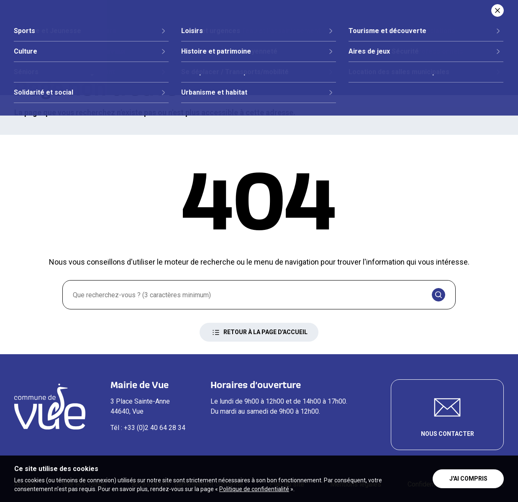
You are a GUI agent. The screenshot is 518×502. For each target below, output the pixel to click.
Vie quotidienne (355, 36)
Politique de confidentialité (254, 489)
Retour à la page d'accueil (259, 332)
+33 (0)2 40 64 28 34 (154, 428)
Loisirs (417, 36)
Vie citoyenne (219, 36)
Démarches (285, 36)
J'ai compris (468, 478)
